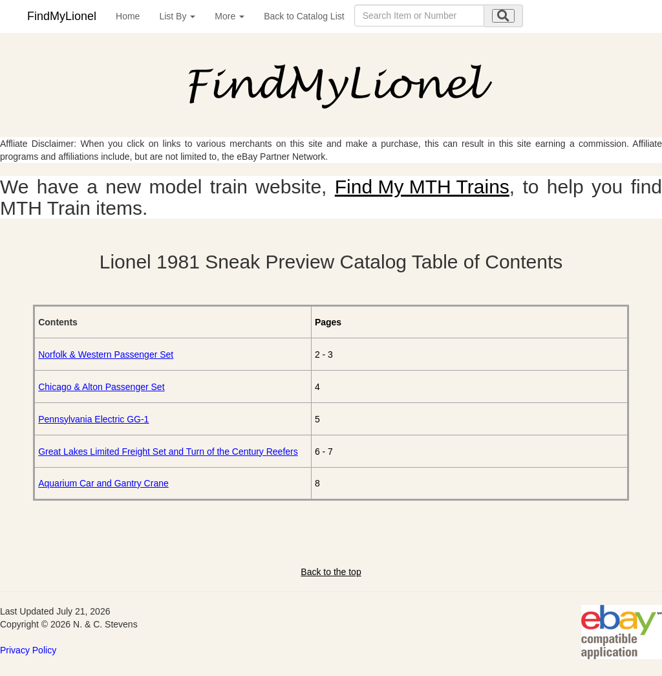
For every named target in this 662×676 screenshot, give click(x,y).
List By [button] (177, 16)
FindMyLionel (61, 16)
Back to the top (331, 572)
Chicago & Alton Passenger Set (101, 387)
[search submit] (503, 16)
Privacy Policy (28, 650)
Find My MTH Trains (422, 186)
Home (128, 16)
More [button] (229, 16)
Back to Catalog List (304, 16)
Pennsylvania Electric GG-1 (93, 419)
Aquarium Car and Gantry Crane (103, 483)
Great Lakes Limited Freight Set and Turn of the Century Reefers (168, 451)
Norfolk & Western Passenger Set (105, 354)
